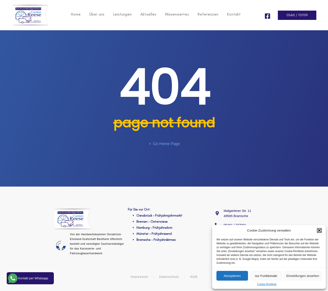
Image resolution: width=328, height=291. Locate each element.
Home (76, 14)
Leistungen (122, 14)
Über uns (96, 14)
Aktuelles (148, 14)
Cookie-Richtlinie (267, 284)
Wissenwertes (177, 14)
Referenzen (208, 14)
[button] (319, 230)
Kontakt (234, 14)
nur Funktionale (266, 276)
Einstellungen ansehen (302, 276)
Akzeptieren (232, 276)
